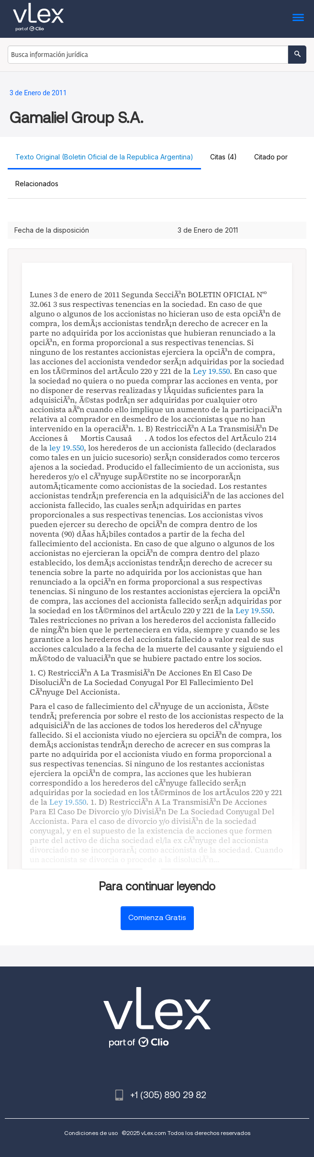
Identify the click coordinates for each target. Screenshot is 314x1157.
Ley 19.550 (211, 371)
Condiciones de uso (91, 1133)
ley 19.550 (66, 447)
